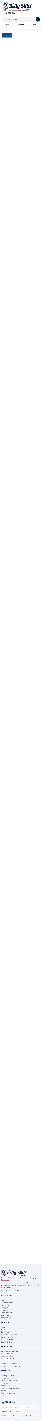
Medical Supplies (7, 1378)
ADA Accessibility (7, 1339)
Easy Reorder (5, 1310)
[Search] (38, 19)
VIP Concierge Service (9, 1334)
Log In (8, 24)
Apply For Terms (6, 1318)
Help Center (5, 1329)
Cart (34, 24)
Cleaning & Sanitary (8, 1376)
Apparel (4, 1390)
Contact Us (5, 1332)
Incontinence (5, 1386)
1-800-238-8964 (12, 1291)
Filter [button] (7, 35)
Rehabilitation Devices (9, 1381)
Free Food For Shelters (9, 1364)
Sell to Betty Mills (7, 1337)
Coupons (4, 1361)
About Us (4, 1327)
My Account (21, 24)
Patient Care (5, 1383)
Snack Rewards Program (9, 1351)
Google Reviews (10, 1342)
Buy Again (4, 1308)
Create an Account (7, 1303)
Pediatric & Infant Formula (10, 1388)
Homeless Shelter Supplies (10, 1366)
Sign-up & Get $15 (7, 1354)
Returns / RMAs (6, 1315)
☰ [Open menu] (38, 8)
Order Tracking (6, 1313)
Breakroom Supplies (8, 1393)
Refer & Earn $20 (7, 1356)
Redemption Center (8, 1359)
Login (3, 1300)
